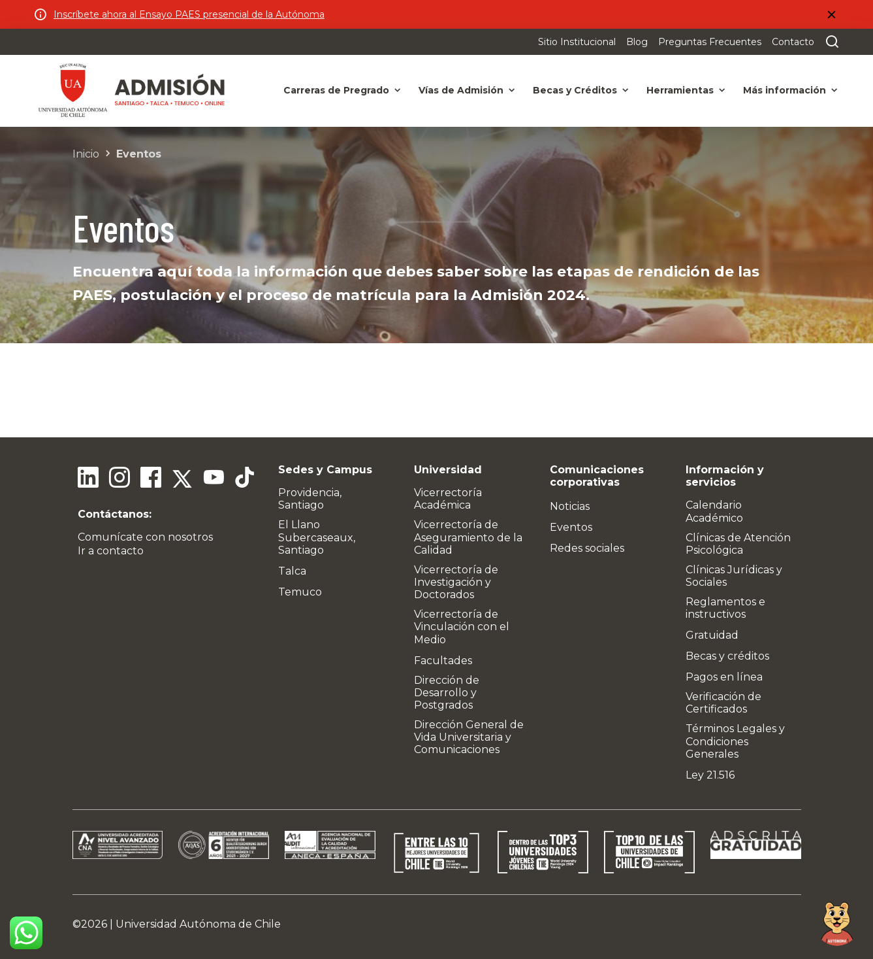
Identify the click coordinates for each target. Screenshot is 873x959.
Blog (637, 42)
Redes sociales (587, 548)
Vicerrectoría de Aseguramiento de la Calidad (468, 537)
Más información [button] (784, 90)
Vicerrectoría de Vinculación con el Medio (461, 626)
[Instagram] (119, 479)
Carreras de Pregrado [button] (336, 90)
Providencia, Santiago (309, 498)
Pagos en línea (724, 677)
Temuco (300, 592)
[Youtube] (213, 479)
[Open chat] (837, 923)
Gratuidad (712, 635)
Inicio (85, 154)
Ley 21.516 (710, 775)
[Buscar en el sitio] (829, 41)
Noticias (570, 506)
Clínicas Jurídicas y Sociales (734, 576)
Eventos (138, 154)
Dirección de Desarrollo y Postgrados (446, 692)
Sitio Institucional (577, 42)
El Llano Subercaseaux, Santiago (316, 537)
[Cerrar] (831, 14)
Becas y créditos (727, 656)
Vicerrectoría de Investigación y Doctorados (456, 582)
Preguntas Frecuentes (709, 42)
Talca (292, 571)
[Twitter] (182, 479)
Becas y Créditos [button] (575, 90)
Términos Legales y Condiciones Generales (735, 741)
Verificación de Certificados (723, 702)
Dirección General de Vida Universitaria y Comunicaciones (469, 737)
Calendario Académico (714, 511)
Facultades (443, 660)
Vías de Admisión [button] (461, 90)
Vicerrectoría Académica (448, 498)
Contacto (793, 42)
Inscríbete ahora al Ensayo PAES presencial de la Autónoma (189, 14)
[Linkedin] (88, 479)
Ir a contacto (111, 551)
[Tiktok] (244, 479)
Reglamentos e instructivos (725, 608)
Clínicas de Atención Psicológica (738, 543)
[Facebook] (150, 479)
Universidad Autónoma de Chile (198, 924)
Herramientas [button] (680, 90)
